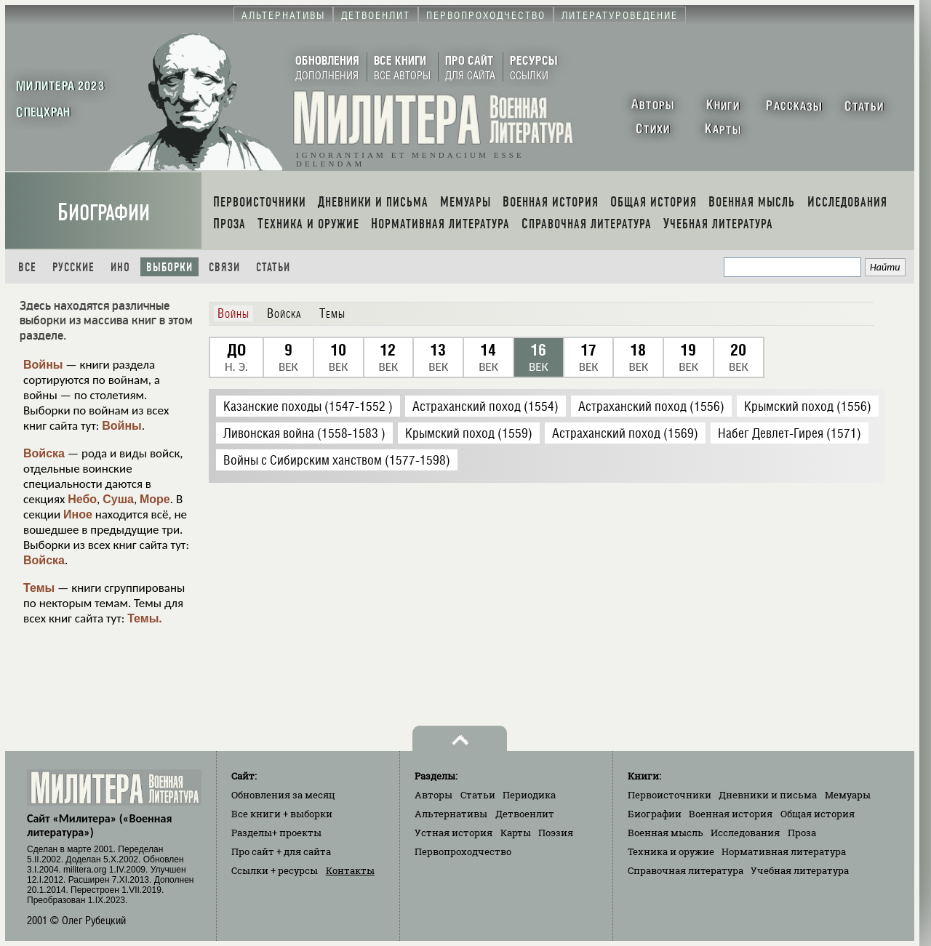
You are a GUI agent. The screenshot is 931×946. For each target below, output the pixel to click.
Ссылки (274, 870)
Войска (44, 453)
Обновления (283, 794)
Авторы (433, 794)
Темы (39, 588)
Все (27, 267)
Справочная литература (685, 870)
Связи (224, 267)
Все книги (281, 813)
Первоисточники (669, 794)
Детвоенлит (524, 813)
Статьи (273, 267)
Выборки (169, 267)
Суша (118, 499)
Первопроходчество (463, 851)
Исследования (745, 832)
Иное (77, 514)
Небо (82, 499)
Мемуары (848, 794)
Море (155, 499)
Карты (515, 832)
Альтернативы (451, 813)
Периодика (529, 794)
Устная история (453, 832)
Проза (802, 832)
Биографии (103, 212)
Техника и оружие (671, 851)
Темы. (144, 618)
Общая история (817, 813)
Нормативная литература (784, 851)
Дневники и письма (768, 794)
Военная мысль (665, 832)
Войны (43, 364)
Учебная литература (800, 870)
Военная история (730, 813)
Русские (73, 267)
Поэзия (555, 832)
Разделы (276, 832)
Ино (120, 267)
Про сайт (281, 851)
